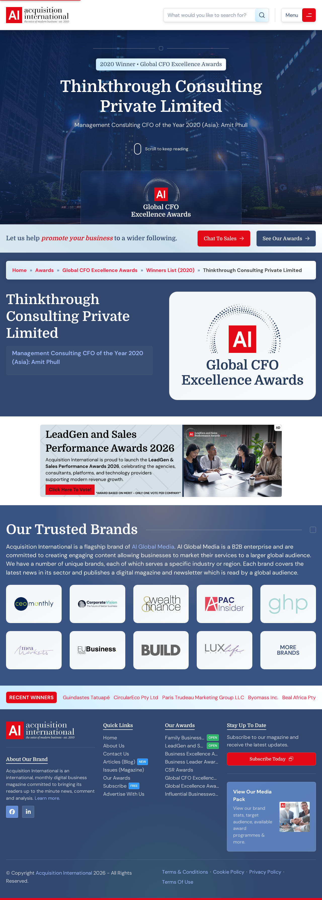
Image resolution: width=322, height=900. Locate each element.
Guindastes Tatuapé (86, 697)
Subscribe (115, 786)
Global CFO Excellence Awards (100, 270)
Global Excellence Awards (192, 786)
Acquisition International (64, 873)
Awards (44, 270)
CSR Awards (179, 770)
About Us (114, 745)
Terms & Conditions (185, 872)
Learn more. (47, 798)
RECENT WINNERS (31, 697)
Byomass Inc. (263, 697)
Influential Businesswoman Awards (192, 794)
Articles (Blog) (119, 762)
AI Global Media (153, 546)
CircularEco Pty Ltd (136, 697)
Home (19, 270)
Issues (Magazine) (123, 770)
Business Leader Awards (192, 762)
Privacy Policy (265, 872)
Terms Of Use (177, 882)
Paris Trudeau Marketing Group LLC (203, 697)
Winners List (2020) (170, 270)
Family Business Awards (185, 737)
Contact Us (116, 753)
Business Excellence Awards (192, 753)
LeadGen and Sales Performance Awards (185, 745)
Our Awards (116, 778)
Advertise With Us (123, 794)
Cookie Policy (228, 872)
